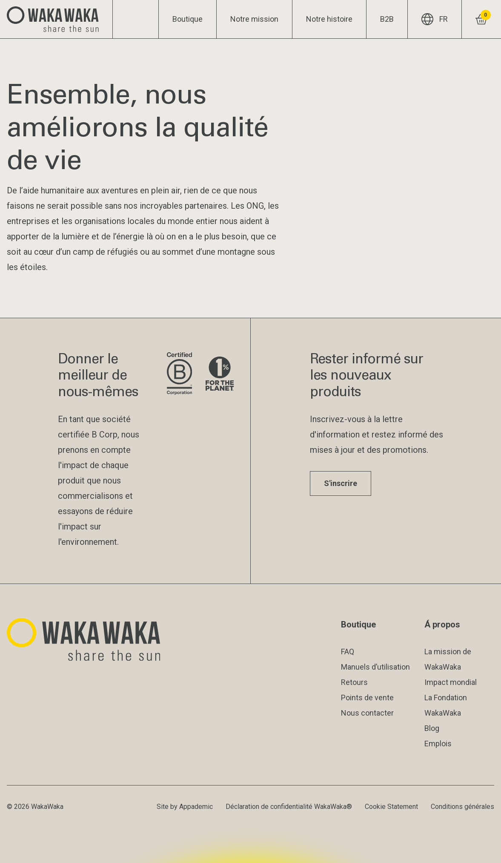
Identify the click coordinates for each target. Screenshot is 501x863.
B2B (387, 18)
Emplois (438, 743)
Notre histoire (329, 18)
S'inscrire (340, 483)
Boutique (187, 18)
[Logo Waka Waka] (56, 19)
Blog (431, 728)
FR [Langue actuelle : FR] (434, 19)
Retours (354, 682)
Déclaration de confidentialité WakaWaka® (289, 807)
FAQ (347, 651)
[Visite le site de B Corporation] (179, 374)
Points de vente (367, 697)
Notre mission (254, 18)
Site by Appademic (185, 807)
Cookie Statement (391, 807)
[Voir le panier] (481, 19)
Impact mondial (450, 682)
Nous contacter (367, 712)
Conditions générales (462, 807)
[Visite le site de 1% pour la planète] (220, 374)
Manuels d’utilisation (375, 666)
